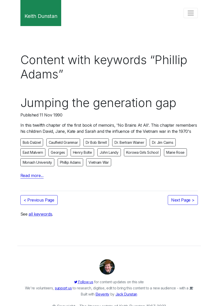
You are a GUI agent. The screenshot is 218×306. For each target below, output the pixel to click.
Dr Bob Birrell (96, 142)
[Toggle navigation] (191, 13)
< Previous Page (39, 200)
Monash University (37, 162)
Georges (58, 152)
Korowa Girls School (142, 152)
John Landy (109, 152)
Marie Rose (175, 152)
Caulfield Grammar (63, 142)
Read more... (32, 175)
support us (63, 288)
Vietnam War (98, 162)
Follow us (83, 282)
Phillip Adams (70, 162)
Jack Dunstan (126, 294)
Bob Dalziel (32, 142)
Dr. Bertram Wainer (129, 142)
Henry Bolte (82, 152)
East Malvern (33, 152)
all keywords (40, 214)
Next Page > (182, 200)
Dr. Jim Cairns (162, 142)
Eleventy (102, 294)
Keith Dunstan (40, 16)
